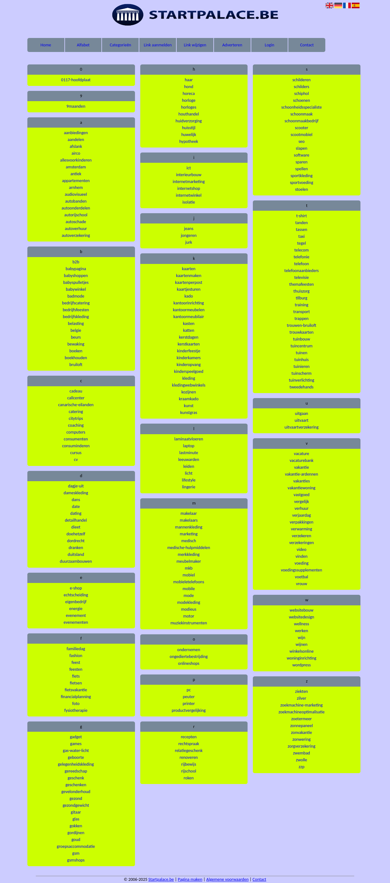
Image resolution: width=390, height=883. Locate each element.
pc (189, 690)
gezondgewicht (76, 805)
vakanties (301, 481)
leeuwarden (188, 459)
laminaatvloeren (188, 439)
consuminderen (76, 446)
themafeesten (301, 284)
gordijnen (75, 832)
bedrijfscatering (76, 303)
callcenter (75, 398)
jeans (188, 228)
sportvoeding (301, 182)
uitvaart (301, 420)
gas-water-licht (76, 750)
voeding (302, 563)
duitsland (76, 554)
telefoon (301, 263)
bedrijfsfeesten (76, 309)
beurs (76, 337)
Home (45, 45)
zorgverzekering (301, 746)
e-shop (76, 588)
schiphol (301, 93)
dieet (75, 527)
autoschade (76, 221)
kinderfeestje (188, 351)
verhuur (302, 508)
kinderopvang (189, 364)
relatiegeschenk (188, 750)
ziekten (301, 691)
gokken (76, 826)
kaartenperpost (188, 282)
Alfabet (83, 45)
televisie (301, 277)
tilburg (301, 298)
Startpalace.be (161, 879)
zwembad (301, 753)
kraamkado (188, 399)
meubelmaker (188, 561)
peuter (189, 696)
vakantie (301, 467)
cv (76, 459)
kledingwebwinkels (188, 385)
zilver (301, 698)
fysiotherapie (75, 710)
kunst (188, 405)
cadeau (75, 391)
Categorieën (120, 45)
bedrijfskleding (76, 316)
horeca (189, 93)
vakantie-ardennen (301, 474)
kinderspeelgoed (188, 371)
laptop (188, 446)
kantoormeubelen (189, 309)
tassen (301, 229)
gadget (76, 737)
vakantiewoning (301, 488)
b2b (75, 262)
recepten (189, 737)
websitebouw (301, 610)
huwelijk (188, 134)
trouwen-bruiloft (301, 325)
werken (301, 630)
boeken (75, 351)
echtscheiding (76, 595)
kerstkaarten (189, 344)
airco (76, 153)
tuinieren (302, 366)
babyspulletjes (76, 282)
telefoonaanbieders (301, 270)
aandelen (76, 139)
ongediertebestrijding (189, 656)
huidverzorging (189, 121)
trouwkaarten (301, 332)
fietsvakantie (76, 690)
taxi (301, 236)
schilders (301, 86)
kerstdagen (188, 337)
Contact (307, 45)
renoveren (188, 757)
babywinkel (76, 289)
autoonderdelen (76, 208)
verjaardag (301, 515)
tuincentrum (301, 346)
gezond (76, 798)
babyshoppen (76, 275)
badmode (75, 296)
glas (75, 819)
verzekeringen (301, 542)
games (76, 743)
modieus (188, 609)
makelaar (189, 513)
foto (75, 703)
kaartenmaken (188, 275)
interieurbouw (188, 174)
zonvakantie (301, 732)
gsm (75, 853)
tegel (301, 243)
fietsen (76, 683)
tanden (301, 222)
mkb (189, 568)
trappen (302, 318)
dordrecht (76, 540)
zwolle (301, 760)
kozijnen (188, 392)
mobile (189, 588)
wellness (301, 624)
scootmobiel (302, 134)
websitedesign (301, 617)
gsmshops (76, 860)
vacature (301, 453)
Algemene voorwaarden (227, 879)
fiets (76, 676)
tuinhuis (302, 359)
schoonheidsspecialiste (301, 107)
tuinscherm (301, 373)
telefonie (301, 257)
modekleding (188, 602)
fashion (75, 655)
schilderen (301, 79)
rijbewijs (188, 764)
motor (188, 616)
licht (189, 473)
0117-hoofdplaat (76, 79)
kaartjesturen (189, 289)
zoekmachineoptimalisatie (301, 712)
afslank (76, 146)
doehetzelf (76, 534)
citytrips (76, 418)
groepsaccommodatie (76, 846)
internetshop (188, 188)
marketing (188, 534)
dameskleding (76, 493)
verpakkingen (301, 522)
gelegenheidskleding (76, 764)
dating (75, 513)
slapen (301, 148)
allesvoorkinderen (75, 160)
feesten (75, 669)
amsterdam (76, 167)
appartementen (76, 180)
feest (76, 662)
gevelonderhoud (75, 791)
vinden (301, 556)
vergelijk (301, 501)
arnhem (76, 187)
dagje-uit (76, 486)
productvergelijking (189, 710)
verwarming (301, 529)
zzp (301, 766)
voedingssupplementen (301, 570)
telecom (302, 250)
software (301, 155)
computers (76, 432)
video (301, 549)
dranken (76, 547)
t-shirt (301, 215)
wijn (301, 637)
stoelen (301, 189)
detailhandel (76, 520)
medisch (188, 540)
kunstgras (188, 412)
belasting (76, 323)
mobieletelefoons (188, 582)
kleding (188, 378)
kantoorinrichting (189, 303)
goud (76, 839)
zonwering (301, 739)
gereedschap (76, 771)
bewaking (75, 344)
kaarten (188, 268)
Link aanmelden (158, 45)
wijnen (301, 644)
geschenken (76, 784)
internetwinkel (189, 195)
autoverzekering (76, 235)
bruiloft (75, 364)
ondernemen (188, 649)
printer (189, 703)
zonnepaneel (301, 725)
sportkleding (301, 175)
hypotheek (188, 141)
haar (189, 79)
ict (189, 168)
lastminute (188, 452)
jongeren (189, 235)
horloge (189, 100)
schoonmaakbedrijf (301, 121)
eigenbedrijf (75, 601)
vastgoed (301, 494)
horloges (188, 107)
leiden (188, 466)
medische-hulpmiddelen (188, 547)
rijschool (188, 771)
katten (188, 330)
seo (302, 141)
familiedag (76, 648)
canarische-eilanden (76, 404)
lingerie (188, 487)
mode (188, 595)
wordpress (301, 665)
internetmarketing (189, 181)
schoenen (301, 100)
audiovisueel (76, 194)
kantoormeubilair (189, 316)
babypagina (76, 268)
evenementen (76, 622)
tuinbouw (301, 339)
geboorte (76, 757)
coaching (76, 425)
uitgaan (301, 413)
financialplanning (76, 696)
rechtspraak (188, 743)
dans (76, 499)
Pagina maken (190, 879)
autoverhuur (76, 228)
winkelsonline (302, 651)
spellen (301, 168)
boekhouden (76, 357)
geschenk (75, 778)
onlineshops (188, 663)
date (76, 506)
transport (301, 311)
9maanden (76, 106)
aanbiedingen (76, 132)
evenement (76, 615)
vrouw (301, 583)
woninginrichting (301, 658)
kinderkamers (189, 357)
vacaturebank (301, 460)
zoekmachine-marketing (301, 705)
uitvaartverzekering (302, 427)
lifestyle (189, 480)
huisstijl (188, 127)
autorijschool (75, 215)
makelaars (189, 520)
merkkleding (189, 554)
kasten (188, 323)
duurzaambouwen (76, 561)
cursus (75, 452)
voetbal (301, 577)
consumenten (76, 439)
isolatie (188, 202)
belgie (76, 330)
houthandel (189, 114)
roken (189, 778)
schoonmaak (301, 114)
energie (76, 608)
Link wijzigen (195, 45)
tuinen (301, 352)
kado (188, 296)
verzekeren (301, 535)
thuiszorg (302, 291)
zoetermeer (301, 718)
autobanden (75, 201)
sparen (301, 162)
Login (269, 45)
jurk (188, 242)
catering (76, 411)
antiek (75, 173)
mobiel (189, 575)
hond (188, 86)
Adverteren (232, 45)
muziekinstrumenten (188, 623)
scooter (301, 127)
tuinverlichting (301, 380)
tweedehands (301, 387)
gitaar (76, 812)
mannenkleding (188, 527)
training (302, 305)
